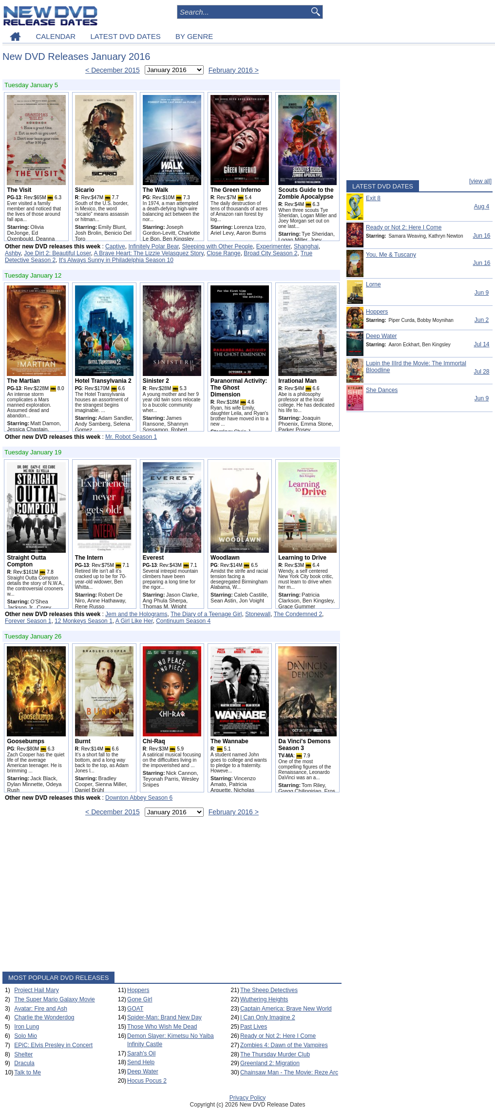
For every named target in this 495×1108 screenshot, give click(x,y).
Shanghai (306, 246)
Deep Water (142, 1071)
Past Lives (253, 1026)
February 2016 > (234, 70)
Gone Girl (139, 999)
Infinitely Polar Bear (153, 246)
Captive (115, 246)
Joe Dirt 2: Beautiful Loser (57, 253)
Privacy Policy (247, 1097)
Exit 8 (373, 198)
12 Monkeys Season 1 (84, 621)
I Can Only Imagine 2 (267, 1017)
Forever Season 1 (28, 621)
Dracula (24, 1063)
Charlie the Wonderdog (44, 1017)
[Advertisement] (172, 896)
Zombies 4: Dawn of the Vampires (284, 1045)
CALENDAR (56, 36)
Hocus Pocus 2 (147, 1080)
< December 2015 (112, 70)
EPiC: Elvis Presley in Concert (53, 1045)
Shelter (23, 1054)
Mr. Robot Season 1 (131, 436)
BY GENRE (194, 36)
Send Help (140, 1062)
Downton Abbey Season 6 (138, 797)
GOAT (135, 1008)
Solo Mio (25, 1036)
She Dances (382, 390)
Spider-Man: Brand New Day (164, 1017)
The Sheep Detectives (269, 990)
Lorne (373, 284)
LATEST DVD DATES (125, 36)
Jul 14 (481, 344)
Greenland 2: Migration (270, 1063)
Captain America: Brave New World (286, 1008)
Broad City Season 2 (270, 253)
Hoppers (138, 990)
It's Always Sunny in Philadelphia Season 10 (116, 260)
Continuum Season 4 (183, 621)
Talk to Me (27, 1072)
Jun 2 (482, 320)
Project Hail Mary (36, 990)
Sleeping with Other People (217, 246)
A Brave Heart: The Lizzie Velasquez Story (149, 253)
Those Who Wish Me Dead (162, 1026)
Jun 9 (482, 292)
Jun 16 (481, 235)
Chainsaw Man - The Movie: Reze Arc (289, 1072)
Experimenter (273, 246)
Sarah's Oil (141, 1053)
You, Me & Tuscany (391, 254)
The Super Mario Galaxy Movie (54, 999)
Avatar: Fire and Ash (40, 1008)
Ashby (12, 253)
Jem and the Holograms (136, 614)
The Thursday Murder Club (275, 1054)
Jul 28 (481, 371)
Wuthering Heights (264, 999)
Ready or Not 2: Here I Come (278, 1036)
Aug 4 (481, 206)
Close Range (223, 253)
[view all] (480, 181)
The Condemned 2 (298, 614)
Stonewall (257, 614)
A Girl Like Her (134, 621)
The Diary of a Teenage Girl (206, 614)
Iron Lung (26, 1026)
